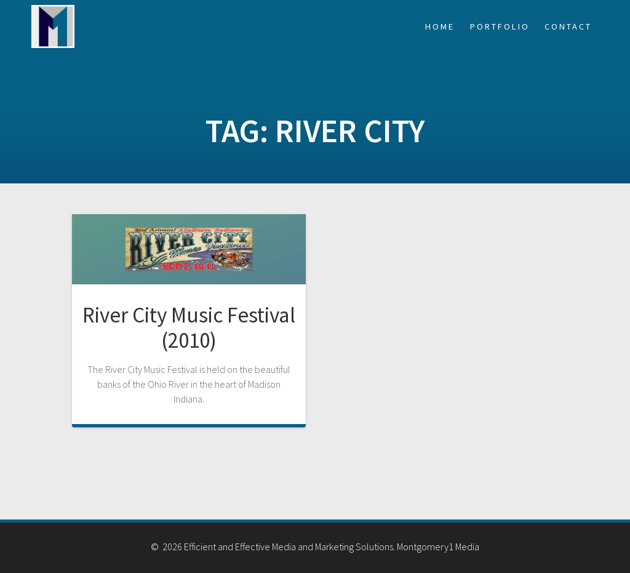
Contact (568, 26)
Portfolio (500, 26)
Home (440, 26)
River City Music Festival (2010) (188, 327)
